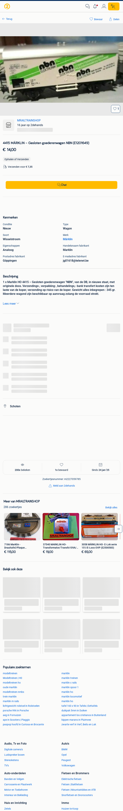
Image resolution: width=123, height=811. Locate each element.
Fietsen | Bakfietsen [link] (72, 784)
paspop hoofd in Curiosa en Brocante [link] (23, 724)
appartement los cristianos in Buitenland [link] (84, 715)
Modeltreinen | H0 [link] (12, 678)
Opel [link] (64, 754)
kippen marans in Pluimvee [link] (76, 719)
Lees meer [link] (11, 303)
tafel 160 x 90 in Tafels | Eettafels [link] (80, 705)
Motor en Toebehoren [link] (16, 789)
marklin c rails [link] (69, 682)
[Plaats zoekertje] (113, 6)
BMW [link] (64, 749)
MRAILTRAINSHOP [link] (29, 120)
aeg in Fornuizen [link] (12, 715)
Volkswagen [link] (68, 765)
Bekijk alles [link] (111, 507)
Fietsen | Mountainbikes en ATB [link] (79, 789)
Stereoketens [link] (11, 760)
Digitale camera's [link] (13, 749)
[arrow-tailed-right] (118, 529)
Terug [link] (9, 18)
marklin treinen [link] (70, 678)
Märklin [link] (68, 239)
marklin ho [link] (67, 691)
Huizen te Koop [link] (70, 808)
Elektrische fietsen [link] (71, 779)
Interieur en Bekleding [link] (16, 795)
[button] (96, 6)
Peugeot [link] (66, 760)
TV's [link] (6, 765)
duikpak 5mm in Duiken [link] (74, 710)
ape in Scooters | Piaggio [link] (16, 719)
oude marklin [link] (10, 687)
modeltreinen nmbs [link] (13, 691)
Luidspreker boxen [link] (14, 754)
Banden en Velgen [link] (14, 779)
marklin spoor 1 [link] (70, 687)
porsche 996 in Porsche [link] (16, 710)
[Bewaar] (115, 109)
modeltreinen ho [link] (12, 682)
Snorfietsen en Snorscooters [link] (77, 795)
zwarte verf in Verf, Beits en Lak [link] (79, 724)
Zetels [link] (7, 808)
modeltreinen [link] (10, 673)
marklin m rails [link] (11, 701)
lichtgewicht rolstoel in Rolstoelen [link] (21, 705)
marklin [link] (66, 673)
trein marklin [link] (10, 696)
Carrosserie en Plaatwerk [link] (18, 784)
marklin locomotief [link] (72, 696)
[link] (7, 6)
